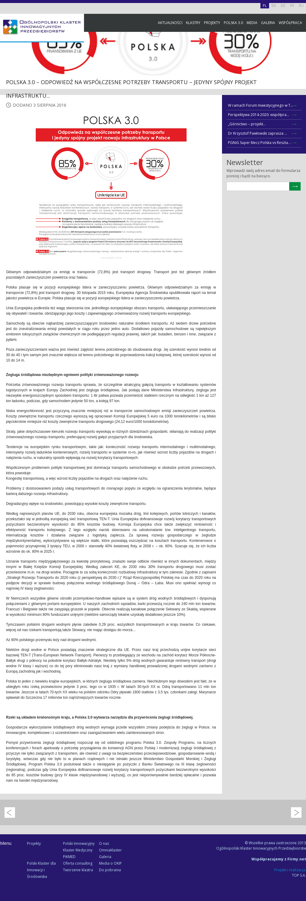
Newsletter (300, 112)
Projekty (212, 22)
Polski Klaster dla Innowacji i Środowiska (41, 870)
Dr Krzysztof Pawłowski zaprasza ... (257, 133)
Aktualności (170, 22)
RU (301, 5)
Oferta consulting (77, 863)
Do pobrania (110, 869)
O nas (104, 843)
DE (283, 5)
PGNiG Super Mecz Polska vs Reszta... (259, 142)
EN (274, 5)
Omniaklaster (110, 850)
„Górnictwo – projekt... (247, 124)
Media (252, 22)
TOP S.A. (299, 875)
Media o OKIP (110, 863)
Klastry (193, 22)
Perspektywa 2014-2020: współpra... (258, 114)
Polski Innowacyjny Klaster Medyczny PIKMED (78, 850)
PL (265, 5)
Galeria (268, 22)
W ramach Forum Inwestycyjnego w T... (260, 105)
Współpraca (290, 22)
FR (292, 5)
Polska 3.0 (233, 22)
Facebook (300, 67)
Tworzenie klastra (78, 869)
